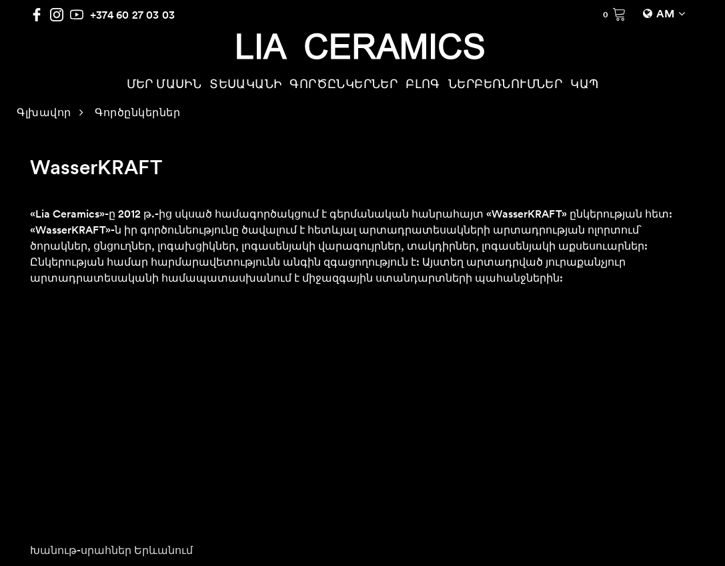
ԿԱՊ (584, 85)
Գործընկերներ (137, 113)
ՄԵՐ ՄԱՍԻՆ (164, 85)
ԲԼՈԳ (423, 85)
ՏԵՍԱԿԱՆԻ (245, 85)
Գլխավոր (44, 113)
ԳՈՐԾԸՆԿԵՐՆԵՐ (343, 85)
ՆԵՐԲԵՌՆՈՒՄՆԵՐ (505, 85)
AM (665, 14)
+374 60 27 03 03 (132, 14)
